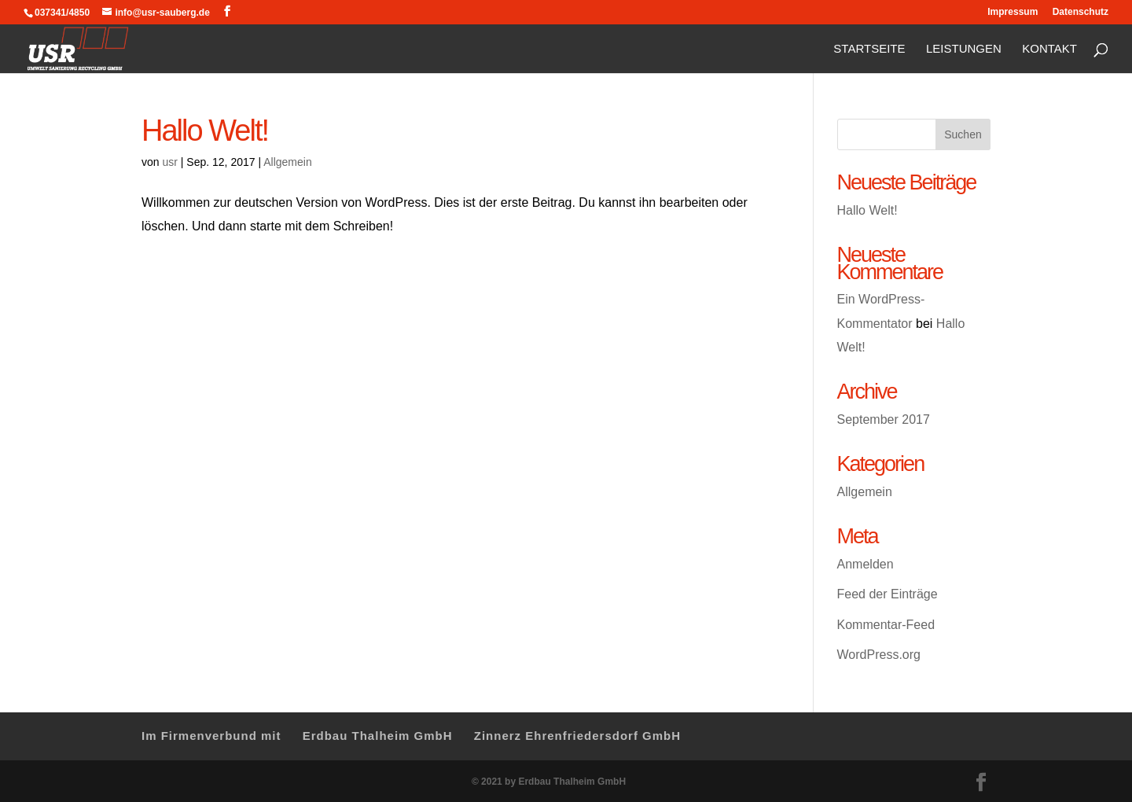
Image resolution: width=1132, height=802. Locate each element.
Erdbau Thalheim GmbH (378, 736)
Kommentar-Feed (886, 624)
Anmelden (865, 564)
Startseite (869, 49)
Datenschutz (1080, 12)
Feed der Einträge (887, 594)
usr (169, 162)
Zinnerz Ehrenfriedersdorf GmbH (577, 736)
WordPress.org (879, 654)
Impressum (1012, 12)
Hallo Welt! (205, 130)
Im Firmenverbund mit (211, 736)
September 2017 (883, 419)
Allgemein (287, 162)
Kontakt (1049, 49)
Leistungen (964, 49)
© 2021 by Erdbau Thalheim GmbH (549, 781)
